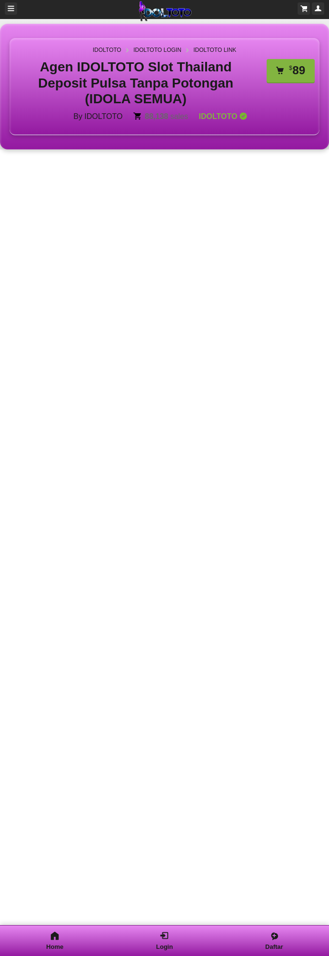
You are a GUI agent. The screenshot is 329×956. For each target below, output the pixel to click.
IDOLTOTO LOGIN (157, 50)
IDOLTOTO (107, 50)
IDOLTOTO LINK (214, 50)
